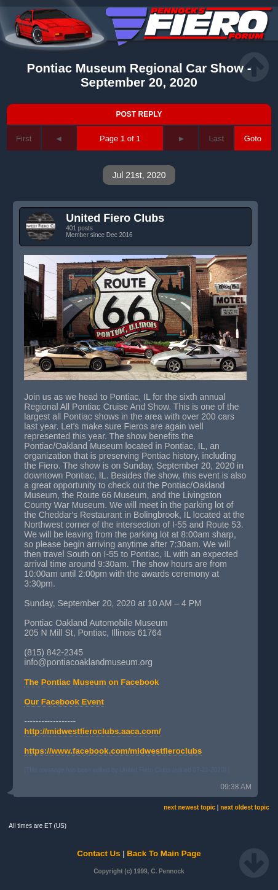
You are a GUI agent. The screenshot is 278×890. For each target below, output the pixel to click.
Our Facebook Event (64, 701)
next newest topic (189, 807)
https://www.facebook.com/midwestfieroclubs (113, 750)
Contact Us (98, 853)
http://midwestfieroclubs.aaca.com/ (92, 731)
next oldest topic (244, 807)
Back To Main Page (164, 853)
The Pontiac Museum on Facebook (91, 682)
